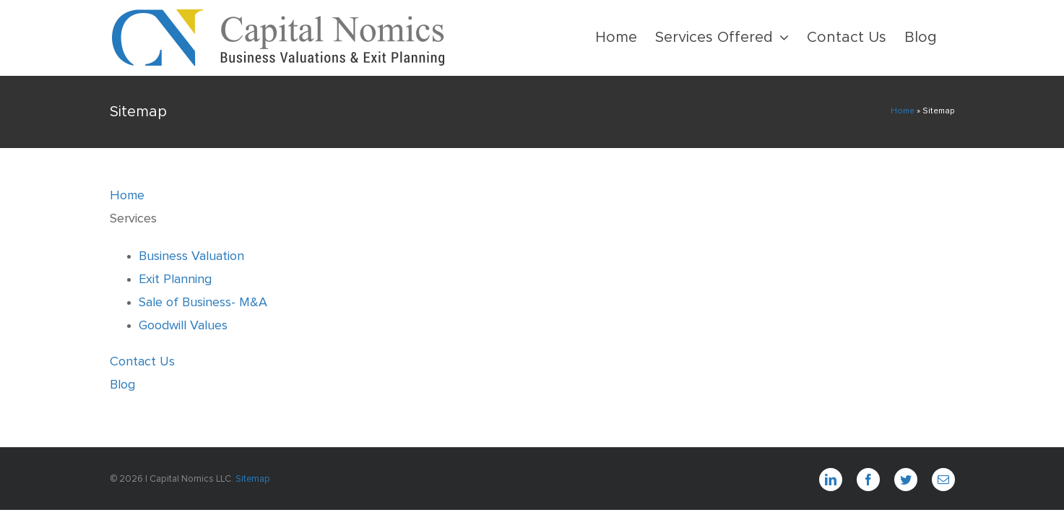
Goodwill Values (183, 325)
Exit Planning (175, 279)
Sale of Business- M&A (203, 302)
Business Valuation (191, 256)
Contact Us (142, 361)
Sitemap (252, 479)
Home (902, 111)
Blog (122, 384)
